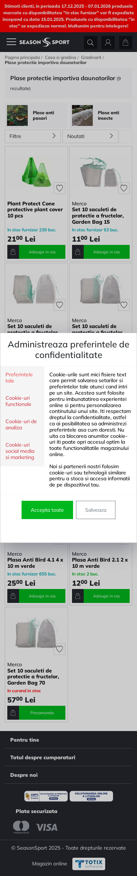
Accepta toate (47, 510)
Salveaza (95, 510)
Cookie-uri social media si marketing (19, 451)
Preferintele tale (19, 378)
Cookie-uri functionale (18, 401)
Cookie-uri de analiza (21, 424)
